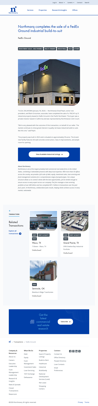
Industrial (62, 49)
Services (30, 10)
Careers (70, 2)
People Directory (60, 361)
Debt (25, 354)
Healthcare (43, 364)
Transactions (18, 342)
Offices (75, 10)
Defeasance (28, 377)
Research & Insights (59, 10)
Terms (87, 402)
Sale (70, 49)
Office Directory (59, 357)
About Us (12, 357)
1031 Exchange (29, 374)
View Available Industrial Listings (48, 154)
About (61, 2)
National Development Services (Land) (44, 376)
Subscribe (64, 322)
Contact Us (58, 354)
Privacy (80, 402)
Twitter (79, 351)
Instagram (73, 351)
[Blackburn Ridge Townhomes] (43, 280)
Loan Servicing (29, 370)
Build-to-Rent (44, 360)
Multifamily (43, 370)
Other (76, 49)
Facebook (70, 351)
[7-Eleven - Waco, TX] (43, 232)
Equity (26, 357)
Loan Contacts (59, 364)
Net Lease (42, 383)
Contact (79, 2)
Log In (55, 2)
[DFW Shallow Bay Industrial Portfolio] (74, 233)
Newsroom (13, 394)
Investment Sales (30, 367)
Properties (43, 10)
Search (87, 2)
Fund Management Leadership (13, 372)
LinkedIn (76, 351)
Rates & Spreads (14, 385)
